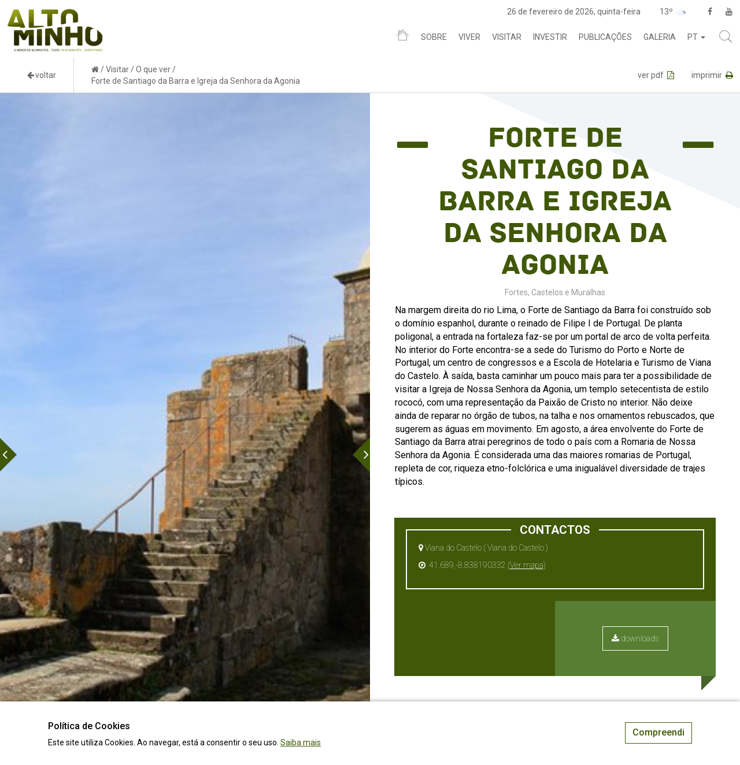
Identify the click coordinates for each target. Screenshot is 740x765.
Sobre (434, 37)
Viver (469, 37)
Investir (550, 37)
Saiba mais (300, 742)
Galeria (659, 37)
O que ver (153, 69)
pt (696, 37)
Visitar (506, 37)
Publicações (605, 37)
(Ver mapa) (527, 565)
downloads (635, 638)
